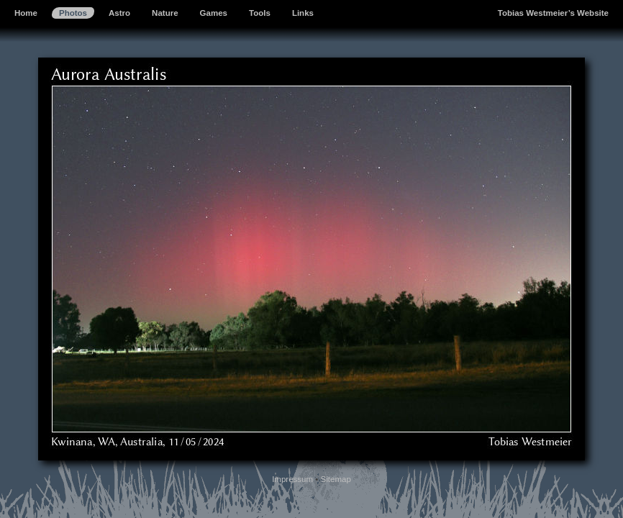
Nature (165, 13)
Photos (73, 13)
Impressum (292, 479)
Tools (259, 13)
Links (303, 13)
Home (25, 13)
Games (213, 13)
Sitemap (336, 479)
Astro (119, 13)
